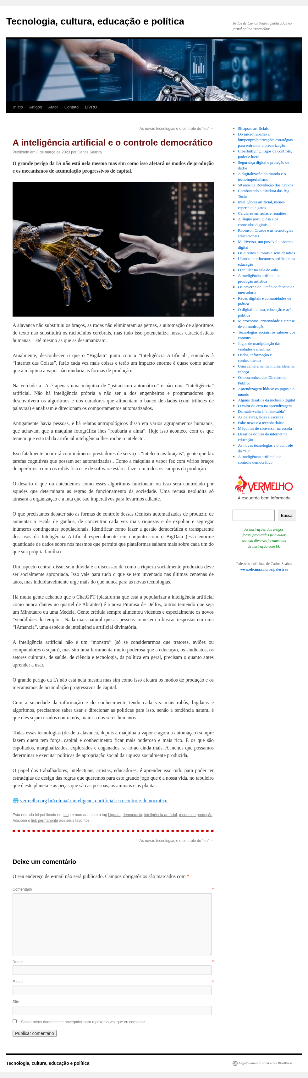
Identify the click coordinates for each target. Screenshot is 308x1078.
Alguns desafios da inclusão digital (266, 400)
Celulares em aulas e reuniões (262, 213)
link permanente (44, 820)
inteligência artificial (160, 815)
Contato (71, 107)
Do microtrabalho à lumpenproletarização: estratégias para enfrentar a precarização (265, 140)
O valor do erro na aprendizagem (265, 405)
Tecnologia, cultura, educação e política (95, 21)
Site (16, 1002)
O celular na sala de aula (258, 270)
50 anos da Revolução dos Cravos (265, 185)
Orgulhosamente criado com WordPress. (266, 1063)
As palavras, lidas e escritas (260, 417)
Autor (53, 107)
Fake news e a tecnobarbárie (261, 422)
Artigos (35, 107)
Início (18, 107)
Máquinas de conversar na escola (265, 428)
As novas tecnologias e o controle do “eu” (177, 128)
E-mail (113, 982)
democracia (132, 815)
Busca (287, 515)
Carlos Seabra (90, 152)
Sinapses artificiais (253, 128)
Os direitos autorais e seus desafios (266, 253)
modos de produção (195, 815)
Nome (113, 961)
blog (67, 815)
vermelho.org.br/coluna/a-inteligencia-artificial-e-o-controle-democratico (94, 800)
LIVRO (91, 107)
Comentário (113, 889)
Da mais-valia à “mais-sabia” (262, 411)
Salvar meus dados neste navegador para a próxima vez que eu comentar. (83, 1022)
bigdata (114, 815)
